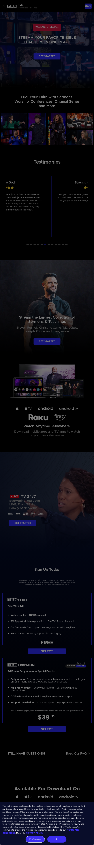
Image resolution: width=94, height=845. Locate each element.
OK (56, 839)
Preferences (35, 839)
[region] (47, 823)
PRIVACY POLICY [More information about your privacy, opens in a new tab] (34, 833)
